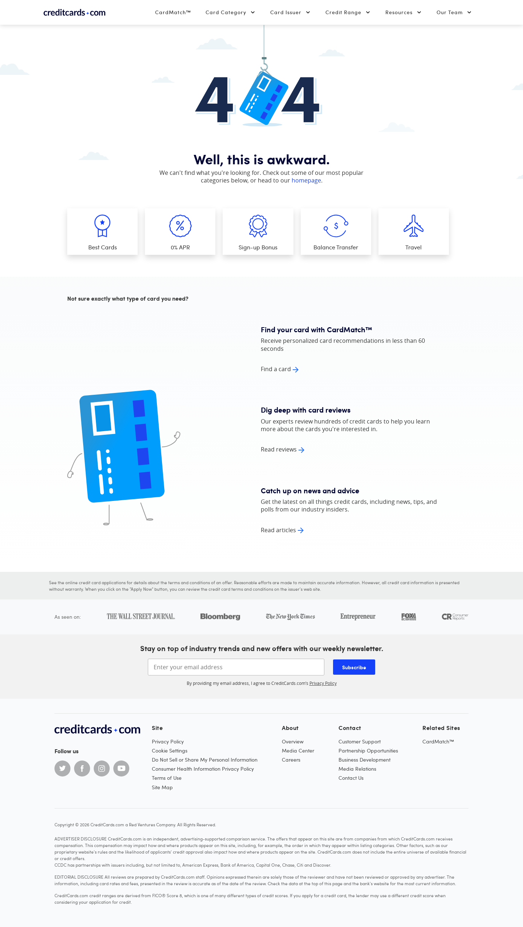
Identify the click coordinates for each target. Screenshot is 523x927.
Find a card (276, 369)
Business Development (364, 759)
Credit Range (348, 12)
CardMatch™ (173, 12)
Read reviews (279, 449)
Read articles (278, 530)
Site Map (162, 787)
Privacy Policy (323, 683)
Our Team (454, 12)
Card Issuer (290, 12)
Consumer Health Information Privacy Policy (203, 768)
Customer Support (359, 741)
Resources (403, 12)
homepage (306, 180)
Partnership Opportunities (368, 750)
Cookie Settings (169, 750)
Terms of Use (167, 777)
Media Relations (357, 768)
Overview (293, 741)
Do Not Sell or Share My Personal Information (205, 759)
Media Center (298, 750)
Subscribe (354, 667)
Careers (291, 759)
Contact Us (351, 777)
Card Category (231, 12)
